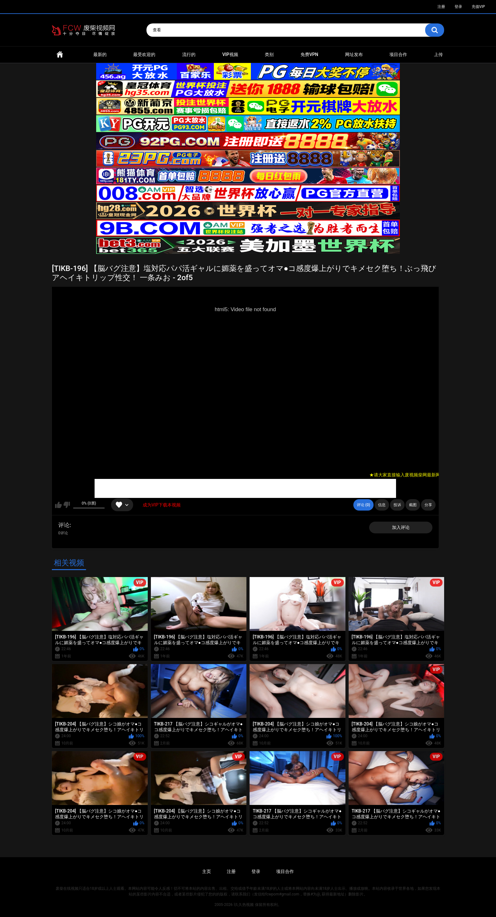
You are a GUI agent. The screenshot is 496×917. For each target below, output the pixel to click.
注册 (441, 6)
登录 (458, 6)
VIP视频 (230, 54)
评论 (64, 525)
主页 (206, 871)
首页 (60, 55)
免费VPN (309, 54)
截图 (413, 505)
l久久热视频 (244, 904)
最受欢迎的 (144, 54)
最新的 (100, 54)
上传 (438, 54)
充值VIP (478, 6)
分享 (428, 505)
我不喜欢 (66, 505)
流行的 (188, 54)
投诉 (397, 505)
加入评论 (401, 527)
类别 (269, 54)
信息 (382, 505)
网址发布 (354, 54)
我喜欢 (58, 505)
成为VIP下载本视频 (162, 504)
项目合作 (398, 54)
